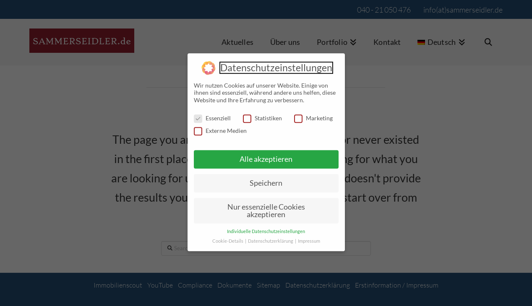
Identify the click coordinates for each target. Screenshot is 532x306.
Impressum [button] (309, 237)
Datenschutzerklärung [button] (271, 237)
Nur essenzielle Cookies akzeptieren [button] (266, 207)
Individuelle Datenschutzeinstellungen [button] (266, 227)
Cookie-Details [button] (228, 237)
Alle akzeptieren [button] (266, 155)
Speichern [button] (266, 179)
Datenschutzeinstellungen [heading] (276, 63)
